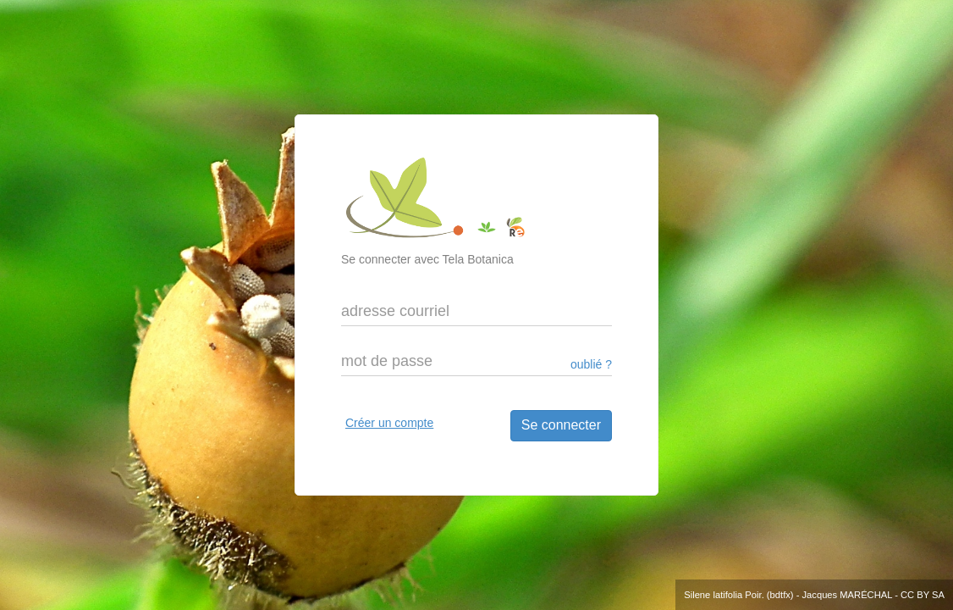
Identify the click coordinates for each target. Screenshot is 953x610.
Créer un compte (389, 423)
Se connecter (561, 425)
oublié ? (591, 364)
